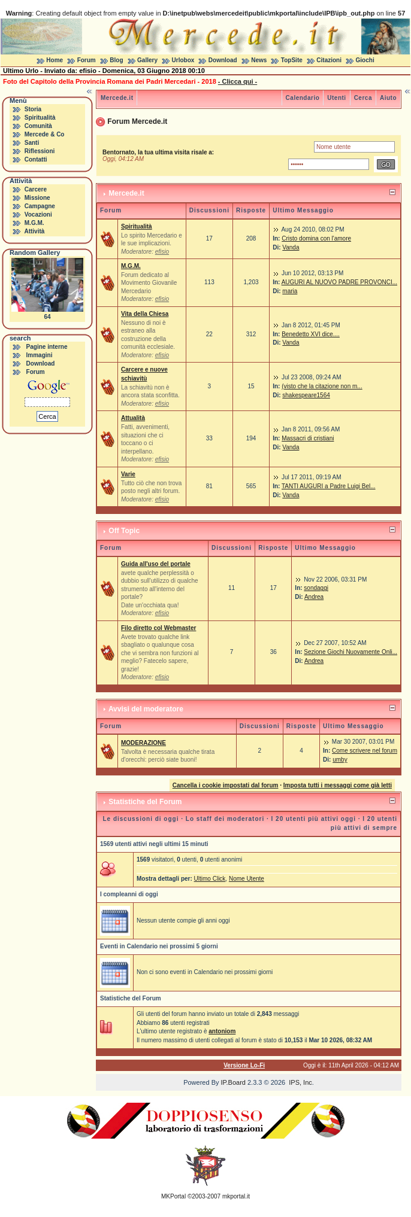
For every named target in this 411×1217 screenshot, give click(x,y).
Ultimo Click (210, 878)
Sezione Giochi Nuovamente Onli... (350, 652)
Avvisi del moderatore (145, 709)
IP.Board (233, 1082)
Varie (128, 474)
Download (222, 60)
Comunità (38, 126)
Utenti (336, 98)
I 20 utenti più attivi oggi (313, 819)
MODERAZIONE (143, 743)
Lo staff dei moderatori (225, 819)
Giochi (365, 60)
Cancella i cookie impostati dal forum (226, 785)
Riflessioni (40, 151)
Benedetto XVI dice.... (311, 334)
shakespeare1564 (306, 395)
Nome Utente (246, 878)
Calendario (303, 98)
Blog (116, 60)
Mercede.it (117, 98)
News (259, 60)
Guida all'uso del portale (156, 564)
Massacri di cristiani (308, 438)
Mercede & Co (45, 134)
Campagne (40, 206)
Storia (33, 109)
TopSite (292, 60)
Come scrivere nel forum (364, 750)
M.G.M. (34, 223)
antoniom (221, 1031)
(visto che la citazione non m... (322, 386)
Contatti (36, 159)
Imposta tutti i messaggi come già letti (337, 785)
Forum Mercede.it (137, 121)
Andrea (314, 597)
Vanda (290, 247)
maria (289, 291)
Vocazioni (38, 214)
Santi (32, 142)
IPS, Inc (300, 1082)
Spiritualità (40, 117)
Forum (86, 60)
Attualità (133, 418)
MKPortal (173, 1196)
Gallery (147, 60)
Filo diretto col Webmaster (158, 628)
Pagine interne (47, 346)
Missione (37, 197)
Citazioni (329, 60)
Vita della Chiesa (144, 314)
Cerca (363, 98)
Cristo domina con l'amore (316, 238)
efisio (162, 251)
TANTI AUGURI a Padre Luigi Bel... (329, 486)
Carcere (36, 189)
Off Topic (124, 531)
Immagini (39, 355)
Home (54, 60)
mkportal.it (236, 1196)
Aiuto (388, 98)
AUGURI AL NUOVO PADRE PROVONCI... (339, 282)
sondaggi (316, 588)
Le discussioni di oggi (140, 819)
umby (340, 759)
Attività (34, 231)
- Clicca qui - (237, 81)
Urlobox (183, 60)
